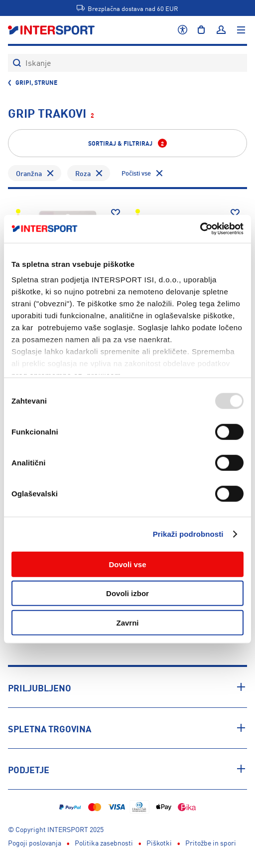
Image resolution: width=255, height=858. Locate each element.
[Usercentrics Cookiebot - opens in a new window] (200, 228)
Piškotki (159, 843)
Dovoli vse (127, 564)
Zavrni (127, 622)
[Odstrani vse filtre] (143, 173)
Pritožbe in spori (210, 843)
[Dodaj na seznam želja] (116, 213)
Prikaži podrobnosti (188, 534)
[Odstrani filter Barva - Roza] (99, 173)
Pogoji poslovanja (34, 843)
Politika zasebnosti (104, 843)
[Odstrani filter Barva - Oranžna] (50, 173)
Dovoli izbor (127, 593)
